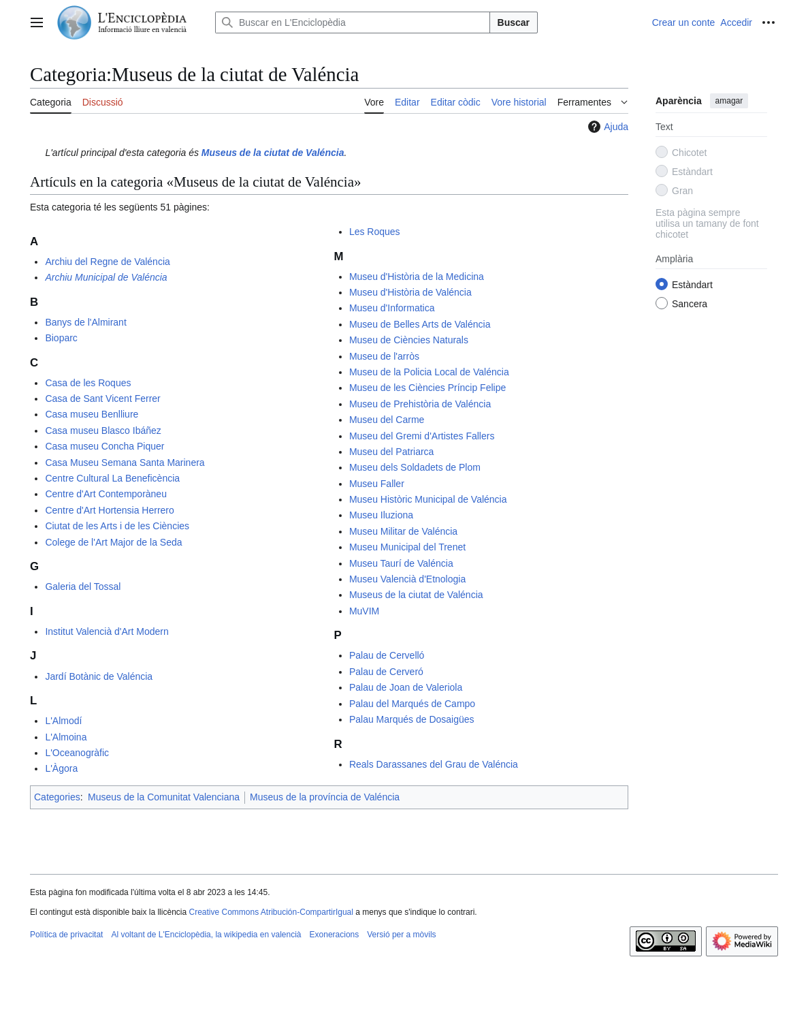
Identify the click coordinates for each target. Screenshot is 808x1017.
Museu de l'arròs (384, 356)
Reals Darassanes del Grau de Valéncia (433, 764)
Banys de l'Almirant (85, 322)
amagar (729, 101)
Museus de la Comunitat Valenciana (164, 797)
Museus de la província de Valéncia (325, 797)
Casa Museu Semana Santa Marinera (124, 462)
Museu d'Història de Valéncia (410, 292)
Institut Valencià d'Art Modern (106, 631)
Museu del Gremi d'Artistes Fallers (422, 436)
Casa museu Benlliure (91, 414)
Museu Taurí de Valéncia (401, 563)
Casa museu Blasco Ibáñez (103, 430)
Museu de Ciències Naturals (408, 339)
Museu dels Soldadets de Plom (415, 467)
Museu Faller (376, 483)
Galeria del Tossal (82, 586)
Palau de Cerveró (386, 671)
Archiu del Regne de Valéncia (107, 261)
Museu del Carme (387, 419)
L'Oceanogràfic (77, 752)
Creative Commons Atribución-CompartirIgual (271, 912)
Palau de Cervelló (387, 655)
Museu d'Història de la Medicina (416, 276)
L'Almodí (63, 720)
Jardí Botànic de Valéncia (98, 676)
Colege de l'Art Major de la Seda (113, 542)
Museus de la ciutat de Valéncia (416, 594)
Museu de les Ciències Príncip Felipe (427, 387)
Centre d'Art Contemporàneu (106, 493)
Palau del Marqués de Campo (412, 703)
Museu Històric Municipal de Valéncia (428, 499)
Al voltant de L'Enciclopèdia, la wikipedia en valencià (206, 934)
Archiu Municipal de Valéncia (106, 277)
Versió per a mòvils (401, 934)
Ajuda (606, 127)
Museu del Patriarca (391, 451)
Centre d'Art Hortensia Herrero (109, 510)
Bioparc (61, 337)
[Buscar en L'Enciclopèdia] (352, 22)
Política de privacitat (66, 934)
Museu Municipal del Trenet (407, 547)
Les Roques (374, 231)
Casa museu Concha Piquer (104, 446)
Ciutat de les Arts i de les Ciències (117, 525)
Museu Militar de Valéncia (403, 531)
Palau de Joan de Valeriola (405, 687)
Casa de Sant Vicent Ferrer (102, 398)
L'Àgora (61, 768)
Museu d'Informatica (392, 307)
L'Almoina (65, 737)
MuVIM (364, 611)
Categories (57, 797)
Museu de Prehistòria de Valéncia (420, 403)
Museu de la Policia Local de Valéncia (429, 371)
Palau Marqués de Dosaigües (411, 719)
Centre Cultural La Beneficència (112, 478)
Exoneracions (334, 934)
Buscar (514, 22)
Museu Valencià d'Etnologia (407, 579)
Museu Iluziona (381, 515)
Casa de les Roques (88, 382)
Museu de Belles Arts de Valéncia (420, 324)
